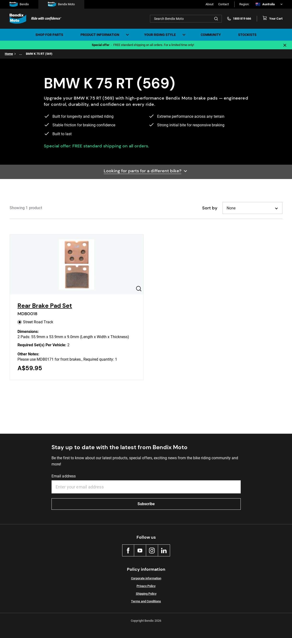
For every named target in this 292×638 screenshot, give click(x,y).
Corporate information (146, 578)
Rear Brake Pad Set (44, 306)
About (209, 4)
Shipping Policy (146, 593)
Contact (223, 4)
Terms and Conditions (146, 601)
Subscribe (146, 504)
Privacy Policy (146, 586)
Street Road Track (35, 322)
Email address (64, 476)
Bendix (19, 4)
